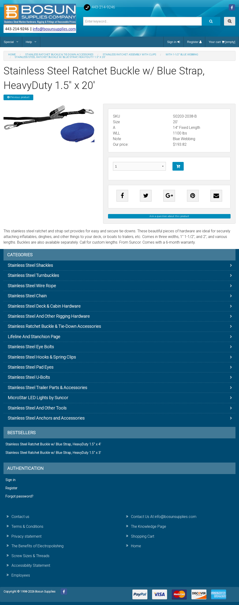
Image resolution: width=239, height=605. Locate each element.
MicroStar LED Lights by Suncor (38, 397)
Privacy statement (26, 536)
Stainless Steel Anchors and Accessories (46, 418)
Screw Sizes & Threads (30, 556)
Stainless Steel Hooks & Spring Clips (42, 357)
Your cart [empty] (222, 42)
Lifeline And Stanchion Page (34, 336)
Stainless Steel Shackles (30, 265)
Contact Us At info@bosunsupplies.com (163, 516)
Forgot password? (19, 496)
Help (29, 42)
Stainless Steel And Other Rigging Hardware (49, 316)
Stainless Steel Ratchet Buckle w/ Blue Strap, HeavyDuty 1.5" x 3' (53, 453)
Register (194, 42)
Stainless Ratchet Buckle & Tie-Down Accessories (54, 326)
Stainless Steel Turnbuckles (33, 275)
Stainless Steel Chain (27, 295)
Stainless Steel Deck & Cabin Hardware (44, 306)
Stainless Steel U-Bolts (29, 377)
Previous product (18, 97)
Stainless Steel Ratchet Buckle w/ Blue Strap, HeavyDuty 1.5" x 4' (53, 444)
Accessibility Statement (30, 565)
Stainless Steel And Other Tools (37, 408)
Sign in (173, 42)
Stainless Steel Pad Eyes (30, 367)
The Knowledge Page (148, 526)
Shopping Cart (142, 536)
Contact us (20, 516)
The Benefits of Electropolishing (37, 546)
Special (9, 42)
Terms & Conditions (27, 526)
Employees (20, 575)
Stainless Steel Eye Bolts (31, 346)
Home (136, 546)
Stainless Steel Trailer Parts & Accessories (47, 387)
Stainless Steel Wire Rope (32, 285)
